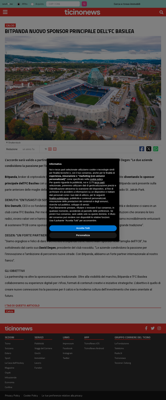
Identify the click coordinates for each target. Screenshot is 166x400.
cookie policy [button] (96, 179)
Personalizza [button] (83, 235)
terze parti (100, 182)
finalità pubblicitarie (59, 198)
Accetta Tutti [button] (83, 228)
